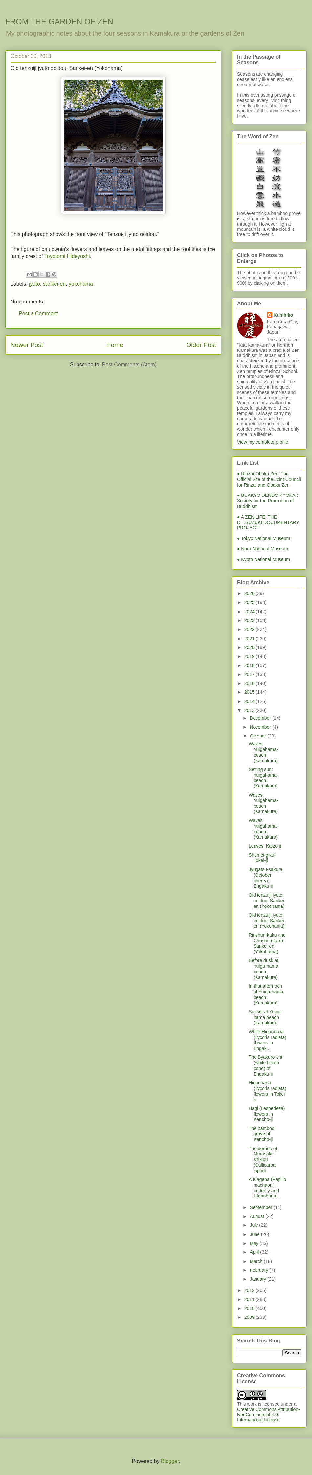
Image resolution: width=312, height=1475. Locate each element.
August (257, 1216)
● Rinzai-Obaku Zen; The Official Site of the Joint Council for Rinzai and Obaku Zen (269, 479)
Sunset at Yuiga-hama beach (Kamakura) (265, 1017)
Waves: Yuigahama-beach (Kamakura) (263, 752)
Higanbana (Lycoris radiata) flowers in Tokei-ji (267, 1091)
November (261, 727)
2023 (250, 620)
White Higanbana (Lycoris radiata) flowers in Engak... (267, 1040)
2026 (250, 593)
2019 (250, 656)
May (254, 1243)
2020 (250, 647)
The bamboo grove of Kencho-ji (262, 1134)
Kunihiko (283, 315)
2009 (250, 1317)
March (257, 1261)
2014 (250, 701)
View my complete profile (262, 442)
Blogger (170, 1461)
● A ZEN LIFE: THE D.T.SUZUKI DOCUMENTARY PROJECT (268, 522)
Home (114, 344)
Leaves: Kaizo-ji (265, 846)
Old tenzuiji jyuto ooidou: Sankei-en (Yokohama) (267, 900)
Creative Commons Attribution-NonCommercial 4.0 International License (268, 1414)
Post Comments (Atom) (129, 364)
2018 (250, 665)
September (261, 1207)
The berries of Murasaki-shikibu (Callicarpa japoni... (263, 1159)
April (255, 1252)
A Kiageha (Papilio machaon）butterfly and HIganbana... (267, 1187)
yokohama (81, 284)
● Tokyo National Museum (263, 538)
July (254, 1225)
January (258, 1279)
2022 (250, 629)
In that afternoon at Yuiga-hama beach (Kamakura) (266, 994)
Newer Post (27, 344)
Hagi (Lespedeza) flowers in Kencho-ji (267, 1114)
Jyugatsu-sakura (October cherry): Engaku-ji (265, 877)
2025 (250, 602)
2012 (250, 1290)
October (258, 735)
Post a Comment (38, 313)
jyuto (34, 284)
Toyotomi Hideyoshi (67, 256)
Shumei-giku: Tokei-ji (262, 857)
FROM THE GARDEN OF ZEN (59, 21)
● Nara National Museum (262, 548)
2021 (250, 638)
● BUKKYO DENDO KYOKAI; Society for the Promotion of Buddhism (267, 501)
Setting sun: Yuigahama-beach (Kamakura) (263, 777)
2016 (250, 683)
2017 (250, 674)
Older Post (201, 344)
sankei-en (54, 284)
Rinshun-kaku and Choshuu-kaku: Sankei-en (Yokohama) (267, 943)
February (259, 1270)
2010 (250, 1308)
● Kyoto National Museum (263, 559)
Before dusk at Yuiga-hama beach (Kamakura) (263, 968)
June (255, 1234)
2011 (250, 1299)
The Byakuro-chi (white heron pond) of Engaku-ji (265, 1065)
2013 (250, 710)
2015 (250, 692)
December (261, 718)
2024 (250, 611)
